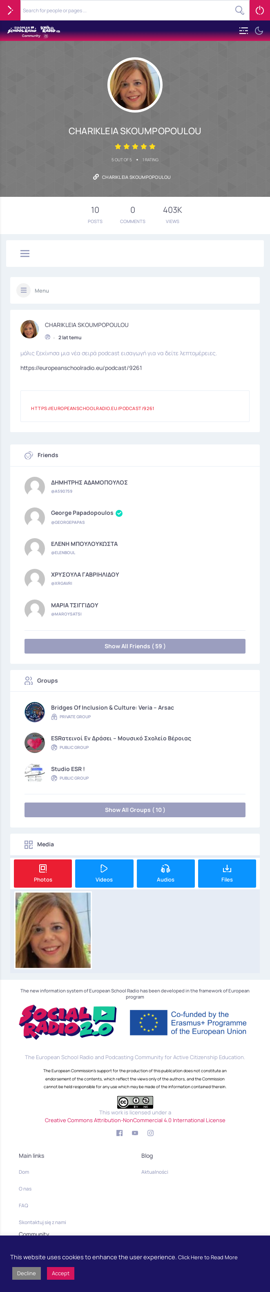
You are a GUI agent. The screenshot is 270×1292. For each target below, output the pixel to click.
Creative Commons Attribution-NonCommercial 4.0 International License (135, 1120)
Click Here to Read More (208, 1257)
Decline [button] (26, 1273)
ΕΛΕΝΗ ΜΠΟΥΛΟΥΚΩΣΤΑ (84, 544)
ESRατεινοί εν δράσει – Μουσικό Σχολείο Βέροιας (121, 738)
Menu (42, 290)
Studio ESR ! (68, 769)
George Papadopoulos (87, 513)
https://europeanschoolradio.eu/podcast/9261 (81, 367)
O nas (25, 1188)
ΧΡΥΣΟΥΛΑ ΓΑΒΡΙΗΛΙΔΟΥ (85, 574)
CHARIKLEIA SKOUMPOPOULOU (87, 323)
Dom (24, 1171)
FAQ (23, 1205)
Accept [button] (60, 1273)
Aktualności (154, 1171)
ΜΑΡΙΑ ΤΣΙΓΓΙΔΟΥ (74, 605)
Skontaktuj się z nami (42, 1222)
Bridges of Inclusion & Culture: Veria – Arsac (112, 707)
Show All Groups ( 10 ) (135, 810)
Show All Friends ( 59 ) (135, 646)
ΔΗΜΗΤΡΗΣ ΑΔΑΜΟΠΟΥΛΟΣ (89, 482)
